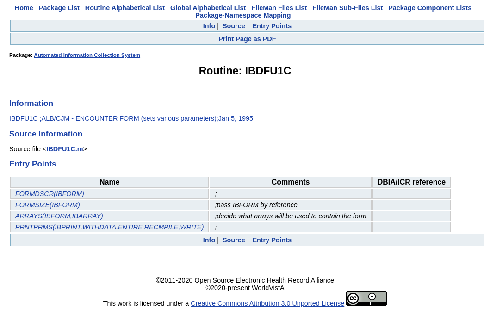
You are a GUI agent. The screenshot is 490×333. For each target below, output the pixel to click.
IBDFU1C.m (64, 149)
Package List (59, 8)
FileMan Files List (279, 8)
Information (31, 103)
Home (24, 8)
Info (209, 26)
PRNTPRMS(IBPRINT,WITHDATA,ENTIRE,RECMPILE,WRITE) (109, 227)
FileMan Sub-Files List (347, 8)
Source (234, 26)
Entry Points (272, 26)
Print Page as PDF (247, 39)
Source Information (45, 133)
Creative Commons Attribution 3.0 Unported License (267, 303)
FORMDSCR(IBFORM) (49, 193)
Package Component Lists (429, 8)
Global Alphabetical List (208, 8)
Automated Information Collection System (87, 55)
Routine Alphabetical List (125, 8)
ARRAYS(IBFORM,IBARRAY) (59, 216)
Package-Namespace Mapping (243, 15)
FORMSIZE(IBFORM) (47, 205)
